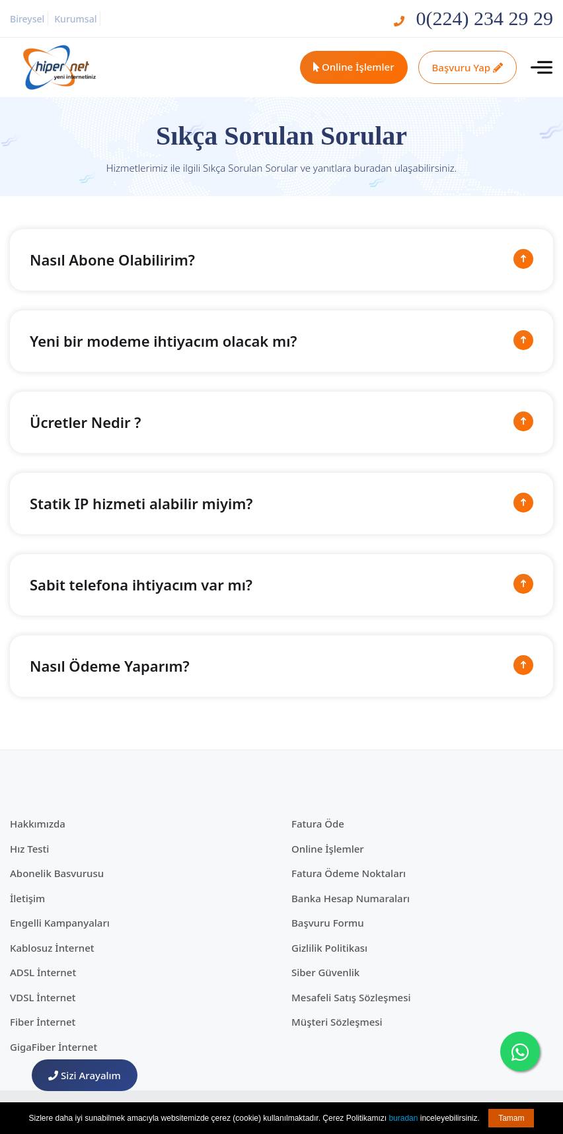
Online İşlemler (353, 66)
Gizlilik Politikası (329, 947)
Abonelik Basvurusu (57, 873)
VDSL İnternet (43, 997)
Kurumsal (75, 19)
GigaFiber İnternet (53, 1046)
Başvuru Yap (467, 67)
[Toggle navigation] (541, 67)
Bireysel (27, 19)
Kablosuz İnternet (52, 947)
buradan (403, 1118)
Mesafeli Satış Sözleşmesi (351, 997)
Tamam (511, 1118)
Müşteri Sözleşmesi (337, 1021)
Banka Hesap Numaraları (350, 898)
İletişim (27, 898)
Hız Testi (29, 848)
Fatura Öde (317, 823)
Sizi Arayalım (84, 1075)
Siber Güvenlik (325, 972)
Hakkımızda (37, 823)
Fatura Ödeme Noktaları (348, 873)
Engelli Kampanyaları (60, 922)
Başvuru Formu (327, 922)
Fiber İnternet (42, 1021)
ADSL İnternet (43, 972)
